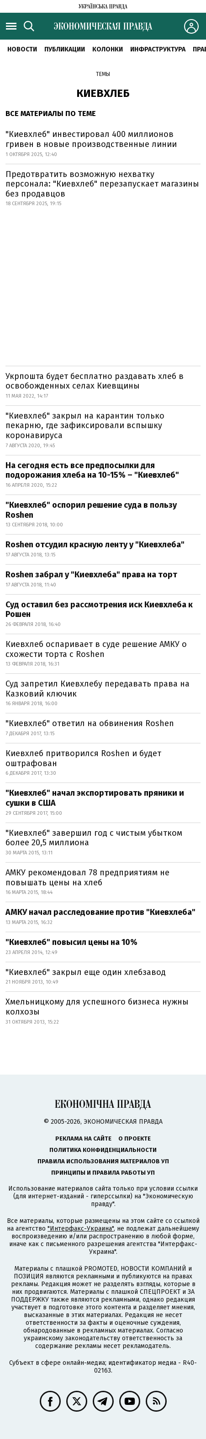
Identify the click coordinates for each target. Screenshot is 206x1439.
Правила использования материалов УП (103, 1161)
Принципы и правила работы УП (103, 1172)
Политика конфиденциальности (103, 1149)
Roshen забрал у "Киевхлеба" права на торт (91, 575)
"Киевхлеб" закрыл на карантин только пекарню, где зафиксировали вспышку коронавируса (84, 425)
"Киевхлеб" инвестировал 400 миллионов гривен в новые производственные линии (91, 139)
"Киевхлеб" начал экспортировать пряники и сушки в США (94, 798)
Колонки (107, 49)
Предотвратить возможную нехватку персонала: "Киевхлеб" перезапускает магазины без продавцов (102, 184)
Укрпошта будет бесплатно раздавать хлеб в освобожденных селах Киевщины (94, 381)
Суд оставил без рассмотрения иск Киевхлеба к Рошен (99, 610)
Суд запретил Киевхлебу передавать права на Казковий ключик (97, 689)
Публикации (64, 49)
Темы (103, 74)
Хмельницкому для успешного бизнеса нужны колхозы (97, 1007)
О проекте (134, 1138)
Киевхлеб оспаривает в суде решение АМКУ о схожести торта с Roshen (96, 649)
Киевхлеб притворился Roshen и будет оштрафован (83, 758)
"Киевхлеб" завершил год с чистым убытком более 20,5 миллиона (93, 838)
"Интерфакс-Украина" (81, 1228)
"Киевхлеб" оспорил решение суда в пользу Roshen (91, 510)
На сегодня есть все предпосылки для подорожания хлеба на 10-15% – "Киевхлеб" (92, 470)
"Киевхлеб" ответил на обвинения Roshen (89, 723)
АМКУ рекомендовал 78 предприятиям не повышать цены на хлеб (87, 878)
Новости (22, 49)
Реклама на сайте (83, 1138)
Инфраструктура (157, 49)
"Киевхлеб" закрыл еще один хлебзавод (85, 972)
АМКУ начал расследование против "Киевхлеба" (100, 912)
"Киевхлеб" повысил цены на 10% (71, 942)
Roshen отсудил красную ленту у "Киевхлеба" (95, 545)
